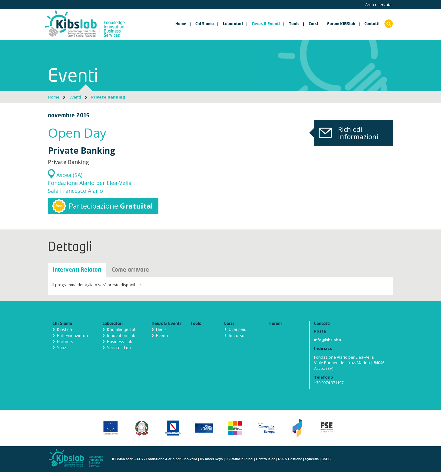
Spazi (62, 348)
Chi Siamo (62, 324)
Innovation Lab (121, 335)
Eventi (75, 97)
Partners (65, 342)
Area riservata (378, 4)
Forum (275, 324)
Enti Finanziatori (72, 335)
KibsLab (64, 329)
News (161, 329)
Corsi (229, 324)
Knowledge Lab (122, 329)
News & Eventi (166, 324)
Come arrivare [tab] (130, 270)
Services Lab (119, 348)
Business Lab (119, 342)
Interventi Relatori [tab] (77, 270)
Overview (237, 329)
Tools (196, 324)
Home (180, 24)
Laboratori (112, 324)
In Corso (236, 335)
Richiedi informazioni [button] (346, 133)
